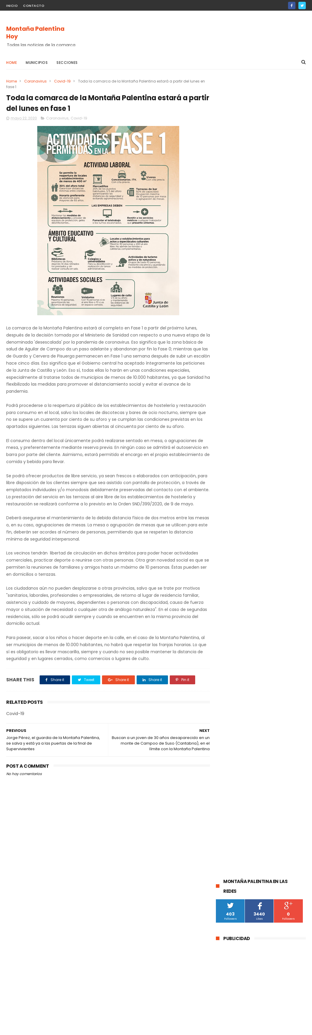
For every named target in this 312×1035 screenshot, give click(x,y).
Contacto (33, 5)
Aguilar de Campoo (236, 498)
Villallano (266, 607)
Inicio (12, 5)
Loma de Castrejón (236, 629)
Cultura (273, 520)
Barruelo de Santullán (238, 520)
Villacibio (290, 607)
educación (228, 552)
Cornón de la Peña (275, 618)
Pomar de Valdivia (235, 563)
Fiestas (289, 563)
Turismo (267, 563)
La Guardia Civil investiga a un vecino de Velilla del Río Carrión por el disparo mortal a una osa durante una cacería (260, 412)
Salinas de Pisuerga (236, 574)
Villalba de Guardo (235, 585)
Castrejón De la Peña (281, 574)
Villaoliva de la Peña (283, 596)
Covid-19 (62, 81)
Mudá (265, 585)
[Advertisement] (198, 33)
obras (251, 552)
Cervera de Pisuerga (237, 509)
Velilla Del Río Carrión (238, 530)
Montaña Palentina (282, 530)
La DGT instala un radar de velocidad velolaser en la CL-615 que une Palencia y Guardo (276, 346)
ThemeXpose (39, 1027)
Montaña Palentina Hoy (35, 33)
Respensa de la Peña (238, 596)
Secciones (67, 62)
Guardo (269, 498)
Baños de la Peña (234, 618)
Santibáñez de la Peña (239, 541)
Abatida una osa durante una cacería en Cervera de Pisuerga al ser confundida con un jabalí (276, 378)
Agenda (285, 585)
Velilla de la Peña (234, 607)
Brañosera (277, 541)
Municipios (37, 62)
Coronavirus (35, 81)
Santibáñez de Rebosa (239, 640)
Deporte (272, 552)
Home (11, 62)
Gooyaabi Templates (102, 1027)
